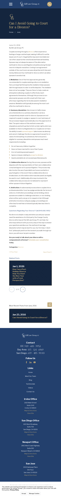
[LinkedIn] (30, 362)
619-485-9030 (36, 353)
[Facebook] (26, 362)
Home (30, 372)
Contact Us (30, 392)
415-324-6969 (35, 349)
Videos (30, 388)
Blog (30, 380)
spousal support (28, 131)
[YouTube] (35, 362)
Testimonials (30, 384)
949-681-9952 (32, 346)
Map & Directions (30, 410)
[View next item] (22, 289)
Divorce (20, 247)
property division (37, 155)
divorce (31, 52)
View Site (30, 413)
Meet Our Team (30, 376)
